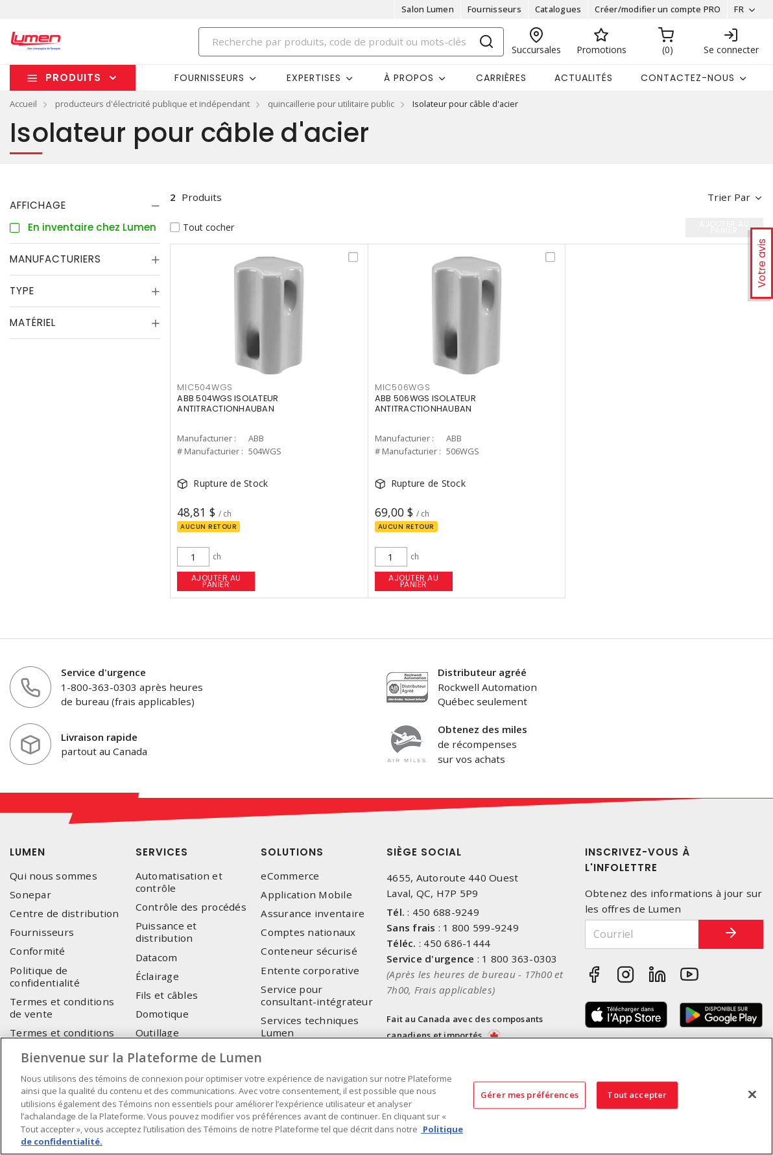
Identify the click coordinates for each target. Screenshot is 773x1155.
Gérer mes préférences (529, 1095)
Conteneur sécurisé (309, 951)
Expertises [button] (314, 77)
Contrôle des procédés (191, 907)
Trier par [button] (729, 197)
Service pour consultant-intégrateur (317, 995)
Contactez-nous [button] (688, 77)
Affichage (38, 205)
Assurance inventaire (312, 913)
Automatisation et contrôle (179, 882)
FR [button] (739, 9)
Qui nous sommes (53, 876)
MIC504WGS (205, 387)
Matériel (33, 322)
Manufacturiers (55, 259)
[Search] (351, 41)
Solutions (292, 852)
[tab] (85, 205)
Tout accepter (637, 1095)
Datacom (157, 957)
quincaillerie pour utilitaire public (331, 104)
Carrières (501, 77)
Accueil (23, 104)
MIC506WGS (403, 387)
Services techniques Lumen (310, 1026)
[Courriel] (642, 934)
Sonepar (30, 895)
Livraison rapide (99, 736)
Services (162, 852)
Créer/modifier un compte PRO (657, 9)
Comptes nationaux (308, 932)
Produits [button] (73, 77)
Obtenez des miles (482, 729)
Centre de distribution (64, 913)
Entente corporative (310, 970)
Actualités (583, 77)
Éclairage (157, 976)
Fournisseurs (494, 9)
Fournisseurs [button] (209, 77)
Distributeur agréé (482, 672)
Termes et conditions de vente (62, 1008)
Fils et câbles (167, 995)
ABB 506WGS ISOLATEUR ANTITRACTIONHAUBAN (425, 403)
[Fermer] (752, 1094)
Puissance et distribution (166, 932)
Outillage (157, 1033)
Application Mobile (306, 895)
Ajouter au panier (216, 581)
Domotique (162, 1014)
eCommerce (290, 876)
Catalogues (558, 9)
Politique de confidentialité (45, 976)
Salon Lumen (427, 9)
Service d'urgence (103, 672)
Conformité (37, 951)
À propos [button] (409, 77)
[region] (386, 1096)
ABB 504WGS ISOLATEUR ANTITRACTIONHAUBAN (227, 403)
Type (22, 291)
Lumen (27, 852)
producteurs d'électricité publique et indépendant (152, 104)
